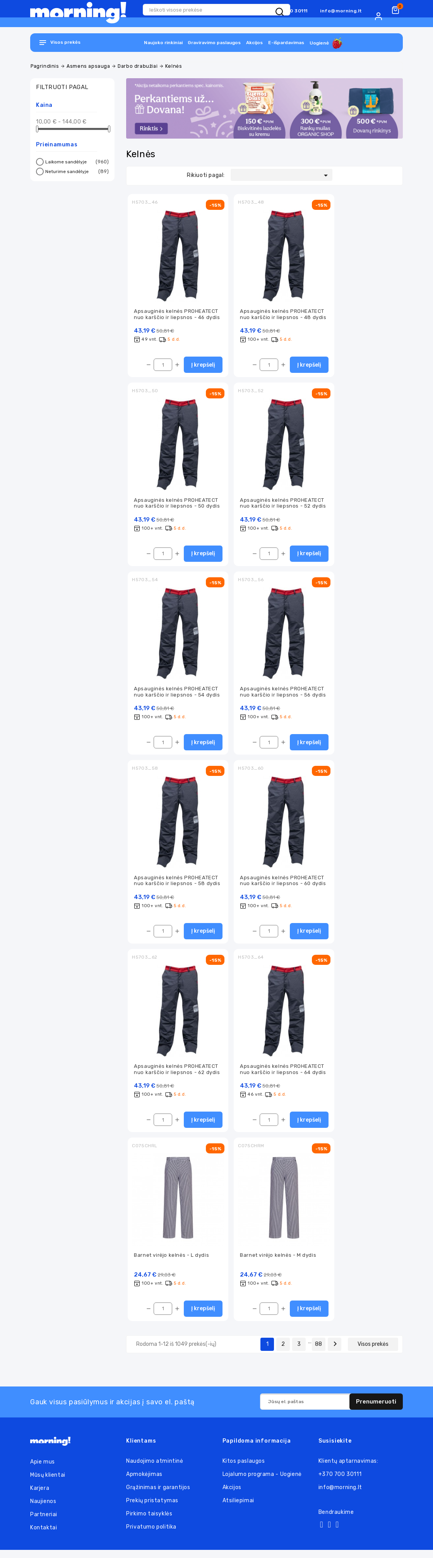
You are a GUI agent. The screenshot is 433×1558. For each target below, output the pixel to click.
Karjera (39, 1496)
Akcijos (254, 42)
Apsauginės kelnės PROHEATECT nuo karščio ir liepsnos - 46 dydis (177, 315)
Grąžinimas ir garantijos (158, 1495)
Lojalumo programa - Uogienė (262, 1482)
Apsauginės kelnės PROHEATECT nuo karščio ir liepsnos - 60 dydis (283, 885)
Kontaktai (43, 1535)
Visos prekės (373, 1352)
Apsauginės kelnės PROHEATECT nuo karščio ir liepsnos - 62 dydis (177, 1075)
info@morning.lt (341, 11)
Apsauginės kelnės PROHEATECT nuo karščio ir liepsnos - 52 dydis (283, 505)
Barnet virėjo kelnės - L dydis (171, 1262)
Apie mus (42, 1470)
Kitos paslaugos (243, 1469)
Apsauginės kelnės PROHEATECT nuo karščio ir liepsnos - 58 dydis (177, 885)
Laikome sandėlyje (75, 162)
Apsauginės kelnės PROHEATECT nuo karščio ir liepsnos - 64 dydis (283, 1075)
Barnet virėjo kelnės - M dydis (278, 1262)
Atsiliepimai (238, 1508)
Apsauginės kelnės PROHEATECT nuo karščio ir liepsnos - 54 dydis (177, 695)
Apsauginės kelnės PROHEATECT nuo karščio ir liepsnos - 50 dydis (177, 505)
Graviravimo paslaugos (214, 42)
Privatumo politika (151, 1535)
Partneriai (43, 1522)
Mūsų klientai (47, 1483)
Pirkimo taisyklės (149, 1522)
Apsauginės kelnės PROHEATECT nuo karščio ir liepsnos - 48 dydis (283, 315)
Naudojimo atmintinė (154, 1469)
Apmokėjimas (144, 1482)
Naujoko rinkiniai (163, 42)
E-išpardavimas (286, 42)
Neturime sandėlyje (75, 171)
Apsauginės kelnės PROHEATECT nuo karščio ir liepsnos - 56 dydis (283, 695)
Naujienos (43, 1509)
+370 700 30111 (339, 1482)
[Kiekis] (163, 366)
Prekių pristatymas (152, 1508)
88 (318, 1352)
